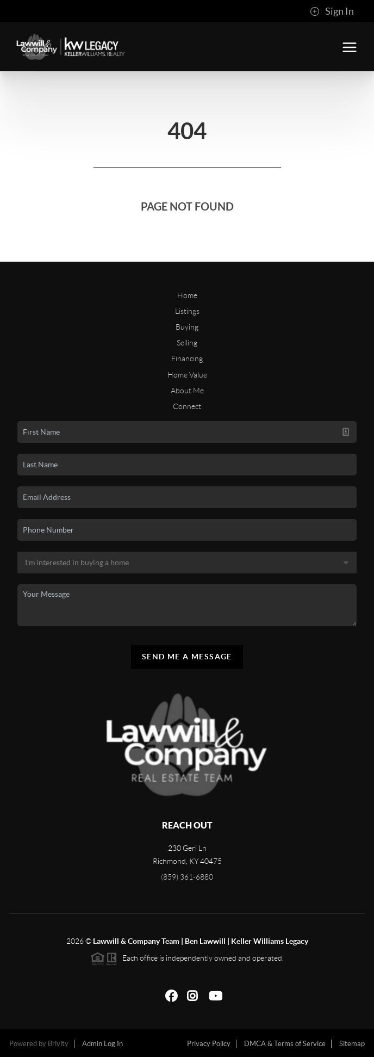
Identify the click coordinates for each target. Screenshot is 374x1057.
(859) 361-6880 (187, 877)
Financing (187, 358)
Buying (187, 327)
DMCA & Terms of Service (285, 1044)
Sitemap (352, 1044)
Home (187, 295)
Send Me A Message (187, 656)
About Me (187, 390)
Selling (187, 342)
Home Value (187, 374)
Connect (187, 406)
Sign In (332, 11)
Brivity (58, 1044)
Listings (187, 311)
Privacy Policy (208, 1044)
